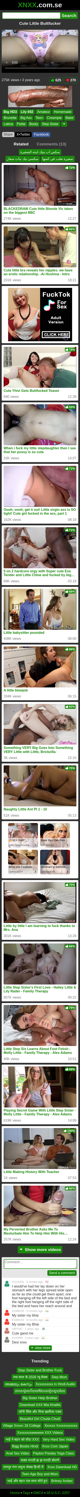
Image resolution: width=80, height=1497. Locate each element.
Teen (39, 118)
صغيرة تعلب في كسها (57, 159)
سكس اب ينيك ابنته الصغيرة (40, 152)
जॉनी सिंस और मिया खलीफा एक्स (40, 1412)
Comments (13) (51, 144)
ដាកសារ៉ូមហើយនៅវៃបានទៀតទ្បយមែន (40, 1391)
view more (41, 1348)
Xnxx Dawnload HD (62, 1467)
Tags (26, 1493)
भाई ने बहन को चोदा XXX (22, 1439)
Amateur (43, 112)
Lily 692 (27, 112)
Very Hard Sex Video (58, 1439)
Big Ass (26, 118)
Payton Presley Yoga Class (53, 1453)
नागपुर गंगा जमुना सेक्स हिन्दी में (23, 1467)
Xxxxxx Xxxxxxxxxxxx (60, 1425)
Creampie (54, 118)
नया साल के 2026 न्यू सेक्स (30, 1377)
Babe (69, 118)
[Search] (31, 15)
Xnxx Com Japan (55, 1446)
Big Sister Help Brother (40, 1398)
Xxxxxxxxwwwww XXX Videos (40, 1432)
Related (21, 144)
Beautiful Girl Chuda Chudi (40, 1418)
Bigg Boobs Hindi (25, 1446)
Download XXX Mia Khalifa (40, 1405)
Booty (33, 124)
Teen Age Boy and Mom (40, 1474)
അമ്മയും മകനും (18, 1384)
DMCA (38, 1493)
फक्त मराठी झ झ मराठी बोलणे (40, 1460)
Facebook (41, 134)
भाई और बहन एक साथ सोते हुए (27, 1481)
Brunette (10, 118)
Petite (21, 124)
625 (56, 80)
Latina (8, 124)
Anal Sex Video (17, 1453)
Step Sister (50, 124)
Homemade (62, 112)
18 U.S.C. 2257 (58, 1493)
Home (15, 1493)
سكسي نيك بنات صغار (22, 159)
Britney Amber (62, 1481)
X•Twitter (23, 134)
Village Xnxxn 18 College (22, 1425)
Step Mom (59, 1377)
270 (71, 80)
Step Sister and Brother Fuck (40, 1370)
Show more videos (40, 1249)
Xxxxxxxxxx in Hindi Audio (55, 1384)
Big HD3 (10, 112)
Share (8, 134)
